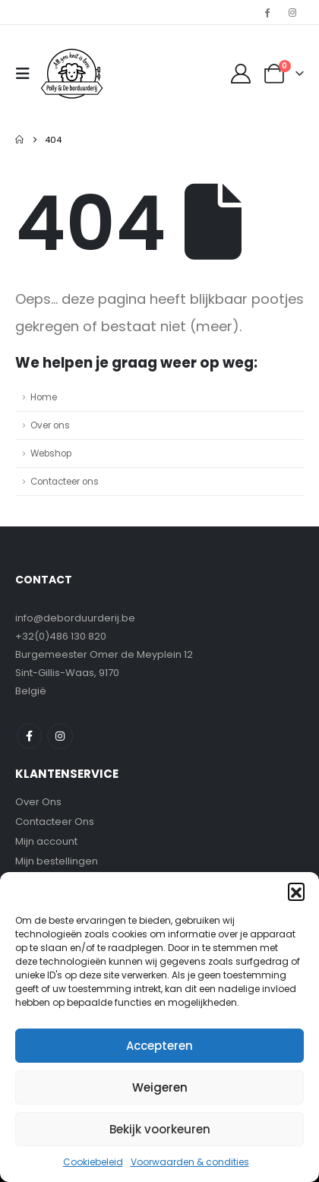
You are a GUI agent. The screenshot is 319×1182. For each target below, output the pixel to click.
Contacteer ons (64, 482)
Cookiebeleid (93, 1161)
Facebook (29, 735)
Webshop (50, 453)
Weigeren (160, 1087)
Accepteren (159, 1046)
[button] (296, 891)
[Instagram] (292, 12)
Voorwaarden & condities (190, 1161)
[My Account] (241, 74)
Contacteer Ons (54, 821)
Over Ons (38, 802)
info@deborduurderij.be (75, 618)
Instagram (59, 735)
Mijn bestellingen (56, 861)
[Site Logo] (71, 74)
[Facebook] (267, 12)
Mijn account (46, 841)
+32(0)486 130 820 (60, 636)
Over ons (50, 425)
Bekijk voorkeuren (159, 1129)
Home (43, 397)
